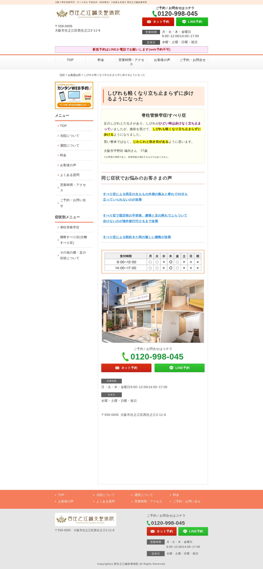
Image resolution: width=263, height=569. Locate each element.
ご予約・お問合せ (193, 60)
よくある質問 (69, 175)
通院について (69, 145)
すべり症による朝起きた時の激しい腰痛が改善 (137, 237)
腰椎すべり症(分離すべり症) (73, 239)
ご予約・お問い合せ (73, 202)
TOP (70, 60)
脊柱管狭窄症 (69, 227)
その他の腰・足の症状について (73, 255)
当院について (69, 135)
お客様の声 (162, 60)
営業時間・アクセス (131, 62)
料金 (101, 60)
